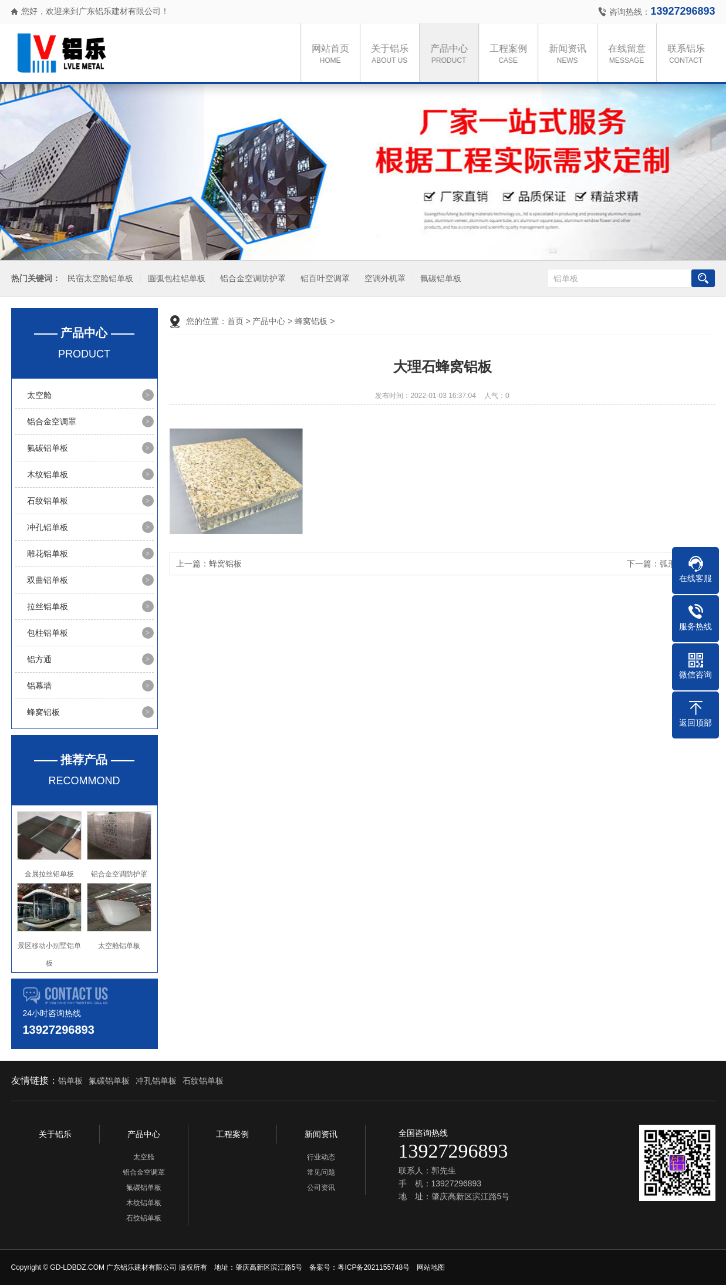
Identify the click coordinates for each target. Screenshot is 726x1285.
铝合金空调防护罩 (251, 278)
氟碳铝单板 (439, 278)
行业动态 (321, 1157)
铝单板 (70, 1080)
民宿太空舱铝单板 (98, 278)
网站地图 (431, 1267)
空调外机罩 (383, 278)
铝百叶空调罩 (323, 278)
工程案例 (511, 54)
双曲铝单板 (47, 580)
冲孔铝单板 (47, 527)
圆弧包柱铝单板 (175, 278)
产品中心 (452, 54)
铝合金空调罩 (51, 421)
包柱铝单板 (47, 633)
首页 (235, 321)
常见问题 (321, 1172)
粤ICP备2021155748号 (373, 1267)
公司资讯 (321, 1187)
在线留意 (629, 54)
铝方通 (39, 659)
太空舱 (39, 395)
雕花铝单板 (47, 553)
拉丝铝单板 (47, 606)
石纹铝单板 (47, 500)
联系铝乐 (689, 54)
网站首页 (333, 54)
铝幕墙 (39, 685)
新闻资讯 (570, 54)
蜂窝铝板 (43, 712)
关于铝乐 (392, 54)
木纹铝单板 (47, 474)
